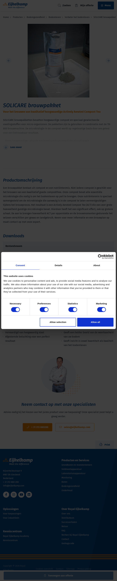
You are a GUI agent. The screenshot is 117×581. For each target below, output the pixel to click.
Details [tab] (58, 265)
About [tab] (96, 265)
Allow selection (58, 322)
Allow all (95, 322)
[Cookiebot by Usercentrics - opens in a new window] (100, 256)
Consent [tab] (20, 265)
